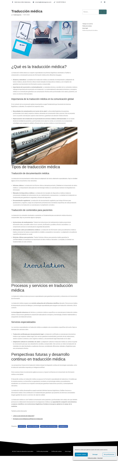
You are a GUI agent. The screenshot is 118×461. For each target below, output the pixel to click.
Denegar (95, 454)
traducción (22, 431)
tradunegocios (17, 15)
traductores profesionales (50, 431)
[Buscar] (90, 11)
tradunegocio (64, 431)
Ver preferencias (109, 454)
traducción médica (33, 431)
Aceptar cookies (81, 454)
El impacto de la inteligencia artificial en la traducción (28, 424)
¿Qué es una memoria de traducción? (24, 421)
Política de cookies (92, 458)
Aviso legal (100, 458)
